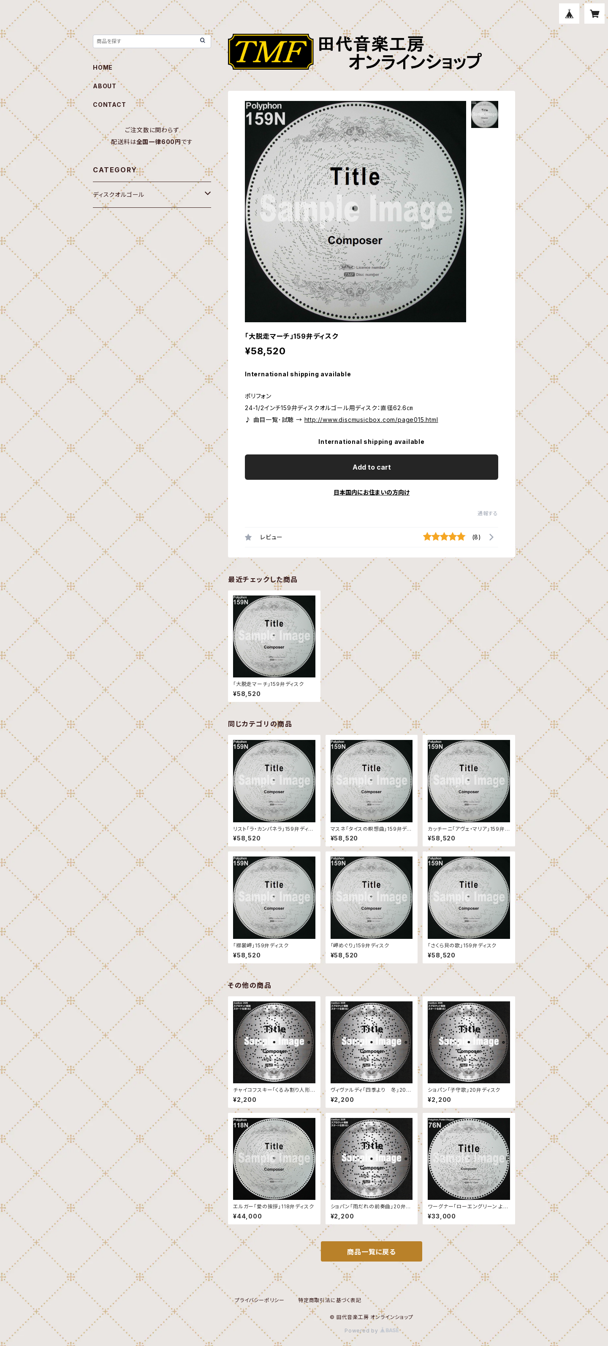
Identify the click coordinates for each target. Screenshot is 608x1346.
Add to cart (372, 467)
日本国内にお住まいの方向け (372, 492)
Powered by (372, 1330)
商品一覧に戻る (371, 1252)
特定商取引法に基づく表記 (329, 1300)
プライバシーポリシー (260, 1300)
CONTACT (109, 104)
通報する (488, 513)
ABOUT (105, 86)
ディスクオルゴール (118, 194)
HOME (103, 67)
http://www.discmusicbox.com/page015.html (371, 419)
